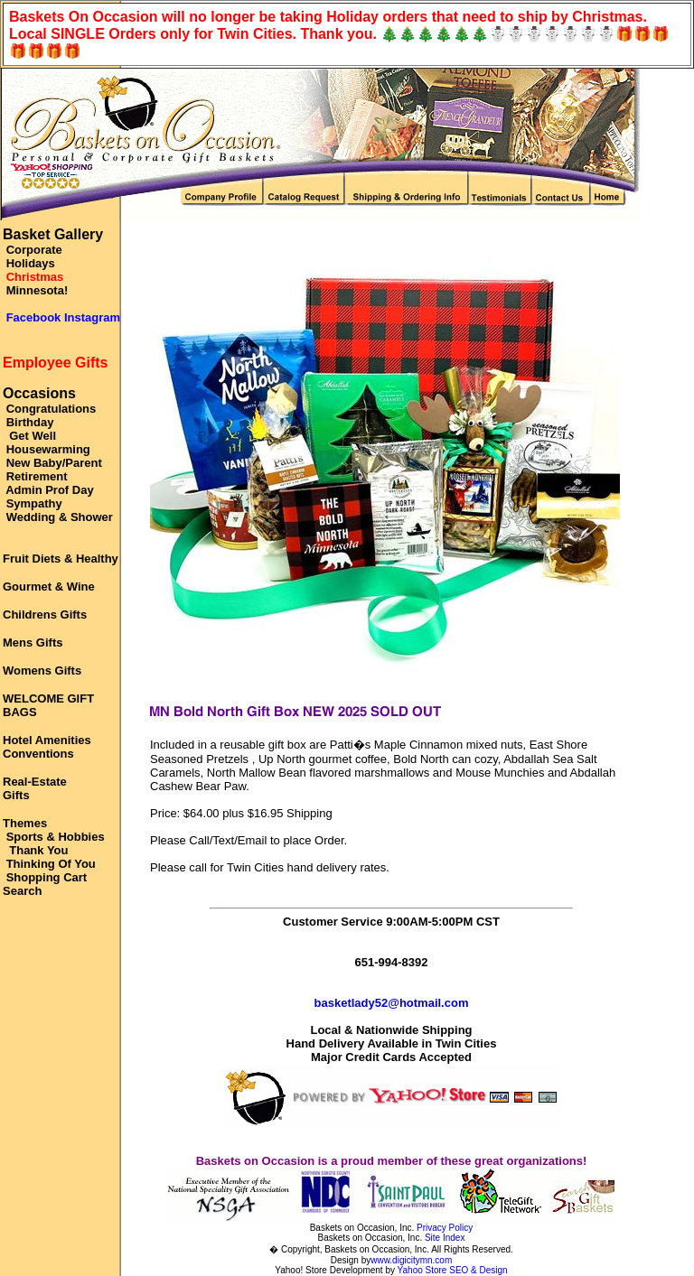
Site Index (444, 1238)
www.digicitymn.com (411, 1260)
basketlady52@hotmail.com (391, 1003)
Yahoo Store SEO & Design (453, 1270)
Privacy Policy (445, 1228)
